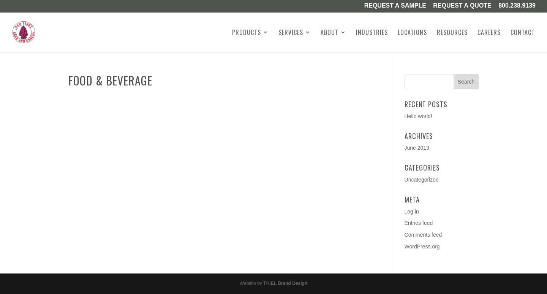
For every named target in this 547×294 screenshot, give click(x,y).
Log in (412, 212)
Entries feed (419, 223)
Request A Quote (462, 6)
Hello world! (418, 116)
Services (290, 33)
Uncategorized (422, 180)
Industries (372, 33)
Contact (523, 33)
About (329, 33)
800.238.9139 (517, 6)
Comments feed (423, 235)
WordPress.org (422, 246)
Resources (452, 33)
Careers (489, 33)
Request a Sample (395, 6)
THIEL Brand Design (285, 283)
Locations (412, 33)
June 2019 (417, 148)
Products (246, 33)
